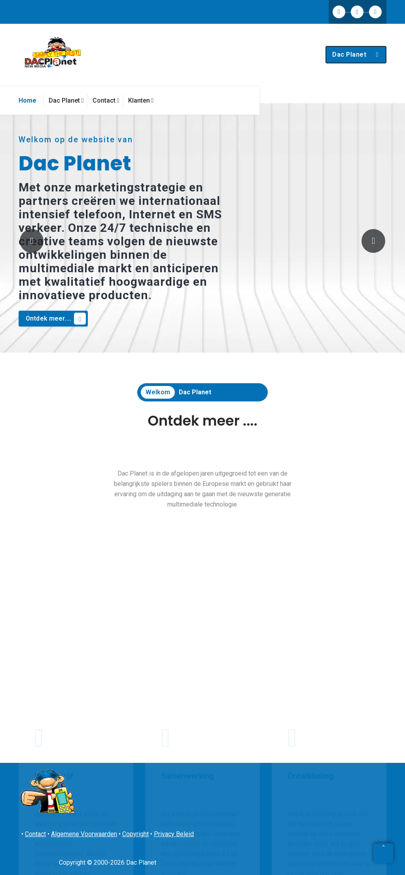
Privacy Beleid (174, 834)
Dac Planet (357, 55)
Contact (35, 834)
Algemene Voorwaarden (84, 834)
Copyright (135, 834)
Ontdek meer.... (56, 319)
